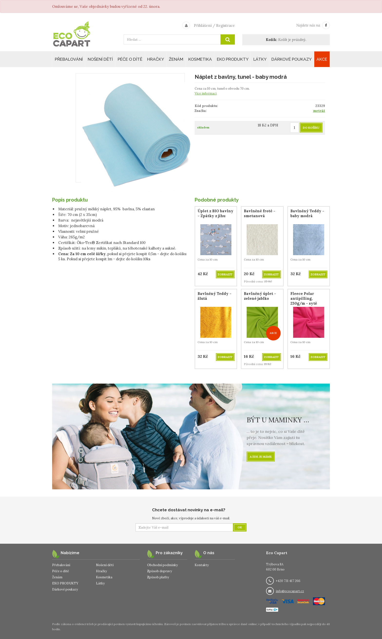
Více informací (206, 93)
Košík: (271, 39)
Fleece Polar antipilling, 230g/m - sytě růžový (303, 300)
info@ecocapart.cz (290, 591)
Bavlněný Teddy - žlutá (214, 296)
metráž (319, 111)
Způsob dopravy (159, 571)
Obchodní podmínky (162, 565)
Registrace (225, 25)
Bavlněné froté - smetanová (259, 213)
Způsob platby (158, 577)
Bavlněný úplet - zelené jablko (260, 296)
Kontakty (202, 565)
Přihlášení (203, 25)
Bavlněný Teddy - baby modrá (307, 213)
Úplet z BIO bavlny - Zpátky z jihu (215, 213)
